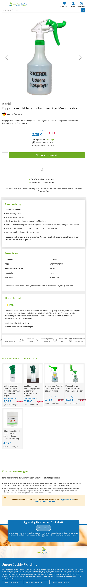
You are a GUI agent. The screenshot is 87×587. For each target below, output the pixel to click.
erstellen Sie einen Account (45, 502)
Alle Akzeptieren (12, 582)
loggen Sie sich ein (67, 500)
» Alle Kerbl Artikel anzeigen (17, 323)
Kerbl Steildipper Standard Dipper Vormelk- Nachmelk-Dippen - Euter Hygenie (12, 391)
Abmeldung (15, 533)
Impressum (11, 578)
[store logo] (18, 4)
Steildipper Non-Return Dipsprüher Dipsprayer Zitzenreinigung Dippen (32, 391)
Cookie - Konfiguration (35, 582)
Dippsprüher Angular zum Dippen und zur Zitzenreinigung (54, 388)
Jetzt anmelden (43, 528)
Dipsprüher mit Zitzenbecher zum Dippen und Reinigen (74, 388)
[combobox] (43, 10)
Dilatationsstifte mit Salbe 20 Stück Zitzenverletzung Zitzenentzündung (11, 435)
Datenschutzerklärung (59, 582)
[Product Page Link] (12, 382)
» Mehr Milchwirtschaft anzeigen (19, 326)
